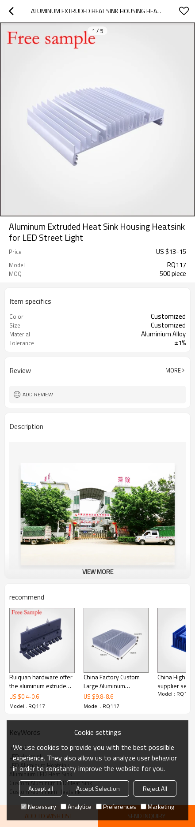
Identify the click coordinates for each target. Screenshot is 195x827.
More (173, 370)
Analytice (76, 806)
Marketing (157, 806)
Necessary (38, 806)
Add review (38, 394)
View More (97, 571)
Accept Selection (98, 788)
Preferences (116, 806)
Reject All (155, 788)
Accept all (40, 788)
